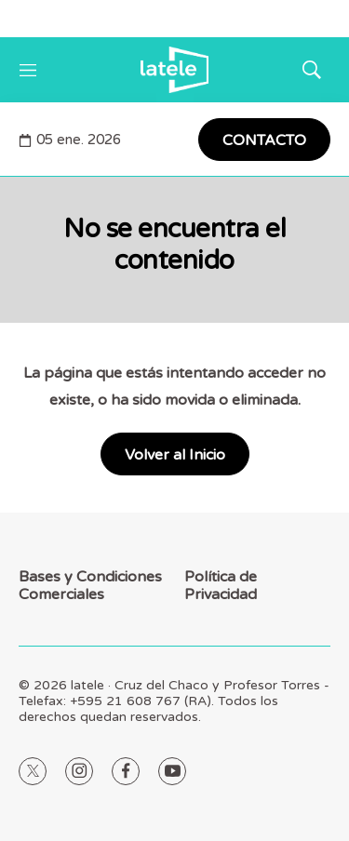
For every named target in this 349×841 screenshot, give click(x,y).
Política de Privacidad (220, 586)
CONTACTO (264, 140)
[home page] (174, 70)
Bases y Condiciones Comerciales (90, 586)
